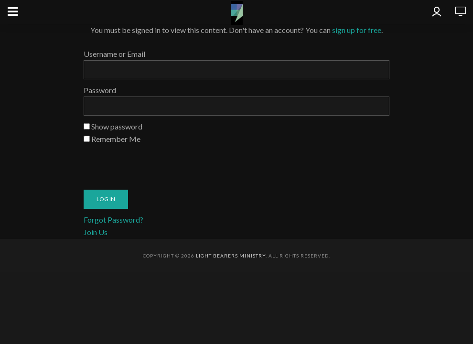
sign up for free (356, 29)
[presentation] (156, 164)
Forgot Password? (113, 219)
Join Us (96, 231)
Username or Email (114, 53)
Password (100, 90)
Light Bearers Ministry (231, 255)
